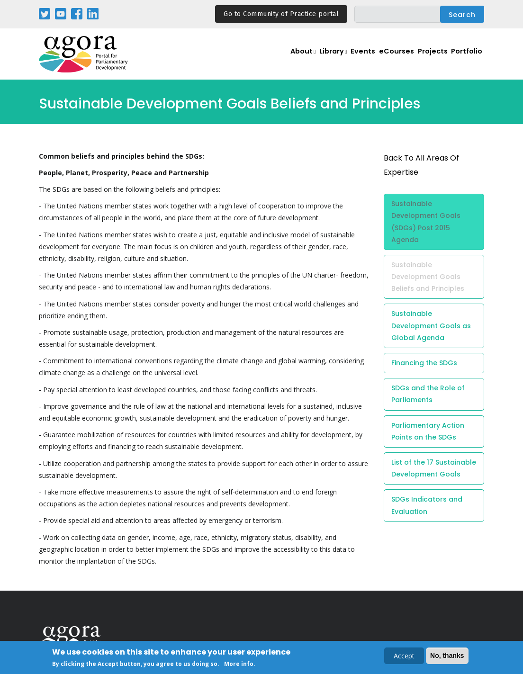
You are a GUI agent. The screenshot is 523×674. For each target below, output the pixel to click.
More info (238, 664)
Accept (404, 656)
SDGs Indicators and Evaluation (426, 505)
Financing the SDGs (424, 363)
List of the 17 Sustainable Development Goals (433, 468)
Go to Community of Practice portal (281, 14)
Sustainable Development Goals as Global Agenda (431, 325)
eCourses (385, 59)
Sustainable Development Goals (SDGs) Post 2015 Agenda (425, 221)
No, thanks (447, 656)
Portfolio (464, 59)
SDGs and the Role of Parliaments (428, 393)
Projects (425, 59)
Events (346, 59)
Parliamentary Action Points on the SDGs (427, 431)
